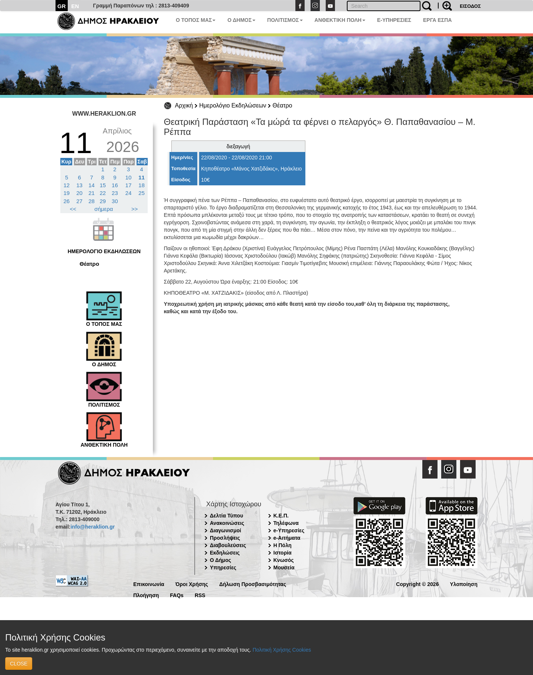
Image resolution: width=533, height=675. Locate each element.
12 (67, 185)
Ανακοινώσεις (227, 523)
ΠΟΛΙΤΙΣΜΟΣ (285, 20)
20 (79, 193)
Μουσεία (284, 567)
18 (141, 185)
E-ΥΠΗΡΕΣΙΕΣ (394, 20)
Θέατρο (282, 105)
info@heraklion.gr (92, 527)
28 (91, 201)
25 (141, 193)
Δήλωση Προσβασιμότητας (252, 583)
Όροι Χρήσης (191, 583)
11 (141, 177)
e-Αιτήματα (287, 538)
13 (79, 185)
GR (61, 6)
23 (115, 193)
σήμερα (103, 209)
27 (79, 201)
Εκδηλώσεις (225, 553)
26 (67, 201)
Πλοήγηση (146, 594)
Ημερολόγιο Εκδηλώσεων (232, 105)
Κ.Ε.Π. (281, 516)
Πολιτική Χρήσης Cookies (281, 650)
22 (103, 193)
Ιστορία (283, 553)
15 (103, 185)
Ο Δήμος (220, 560)
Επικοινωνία (148, 583)
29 (103, 201)
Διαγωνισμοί (225, 530)
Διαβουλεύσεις (228, 545)
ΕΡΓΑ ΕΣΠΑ (437, 20)
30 (115, 201)
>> (134, 209)
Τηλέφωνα (286, 523)
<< (73, 209)
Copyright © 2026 (417, 583)
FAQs (177, 594)
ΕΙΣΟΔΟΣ (470, 6)
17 (128, 185)
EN (75, 6)
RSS (200, 594)
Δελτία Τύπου (226, 516)
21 (91, 193)
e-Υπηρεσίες (289, 530)
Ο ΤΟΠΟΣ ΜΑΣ (195, 20)
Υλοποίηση (463, 583)
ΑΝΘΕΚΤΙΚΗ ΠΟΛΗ (340, 20)
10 (128, 177)
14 (91, 185)
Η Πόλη (283, 545)
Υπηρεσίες (223, 567)
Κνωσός (284, 560)
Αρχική (184, 105)
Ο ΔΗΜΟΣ (241, 20)
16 (115, 185)
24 (128, 193)
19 (67, 193)
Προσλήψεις (225, 538)
